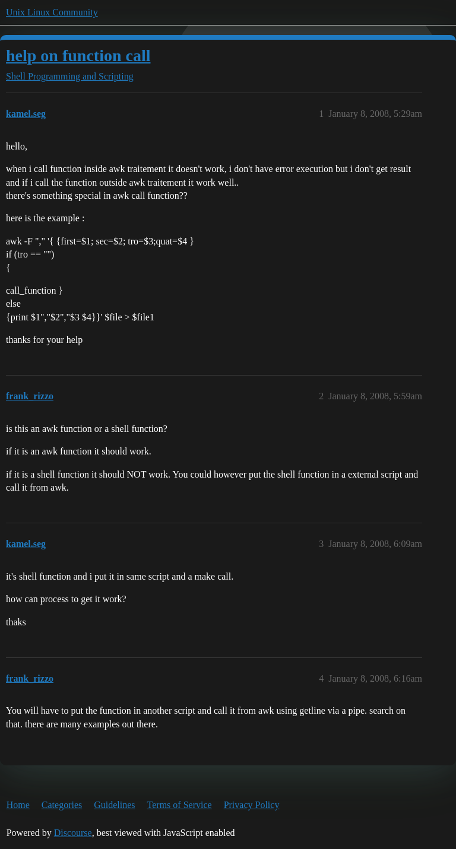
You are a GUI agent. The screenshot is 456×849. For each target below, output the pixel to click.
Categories (62, 805)
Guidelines (114, 805)
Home (18, 805)
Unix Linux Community (52, 12)
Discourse (73, 833)
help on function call (78, 55)
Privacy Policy (252, 805)
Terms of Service (179, 805)
